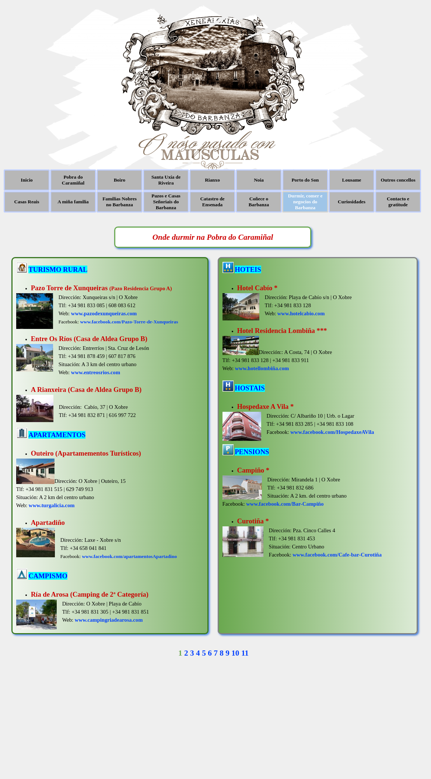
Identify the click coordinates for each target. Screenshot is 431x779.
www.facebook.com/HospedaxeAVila (332, 432)
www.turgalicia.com (52, 505)
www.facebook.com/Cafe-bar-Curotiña (337, 555)
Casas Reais (26, 201)
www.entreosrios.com (95, 372)
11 (245, 653)
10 (235, 653)
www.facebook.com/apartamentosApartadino (129, 556)
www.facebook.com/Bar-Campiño (284, 504)
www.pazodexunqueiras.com (104, 313)
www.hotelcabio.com (301, 313)
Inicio (27, 180)
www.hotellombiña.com (262, 368)
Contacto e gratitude (398, 201)
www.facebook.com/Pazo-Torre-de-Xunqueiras (129, 321)
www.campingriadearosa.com (109, 620)
